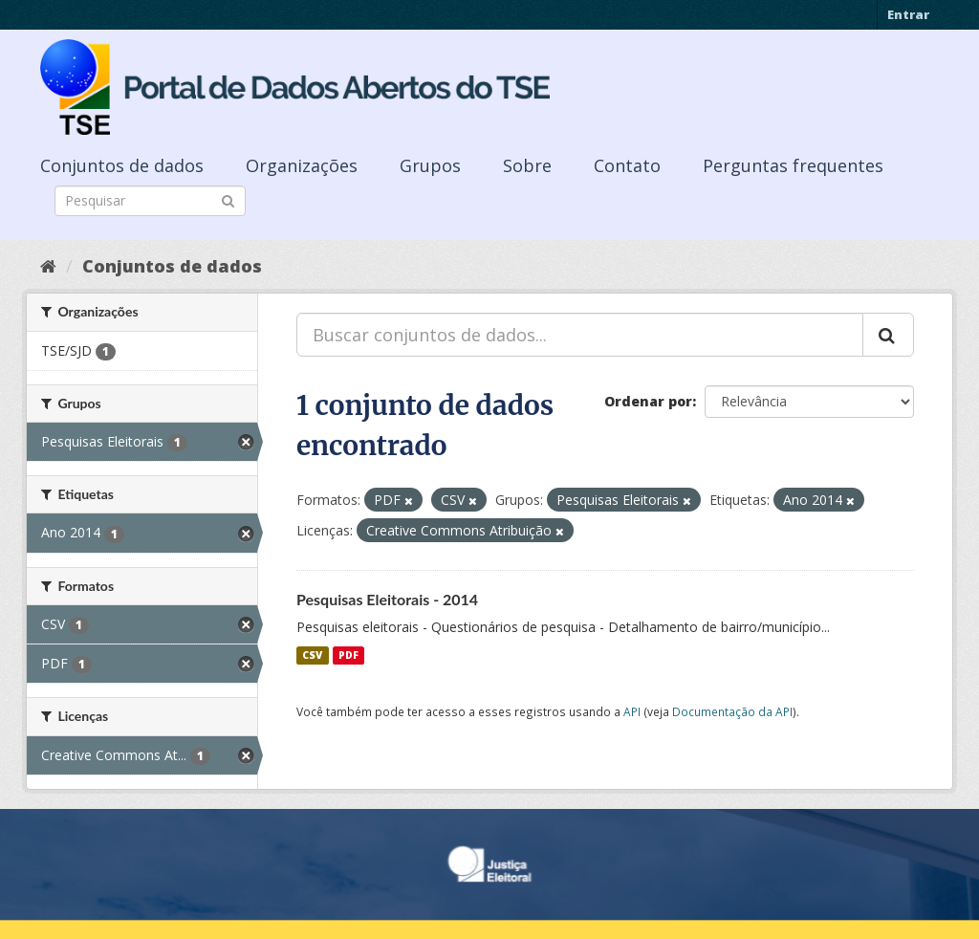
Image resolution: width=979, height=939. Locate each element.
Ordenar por (648, 401)
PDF (348, 655)
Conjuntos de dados (122, 165)
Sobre (527, 165)
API (632, 711)
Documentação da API (732, 711)
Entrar (908, 14)
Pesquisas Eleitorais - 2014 (387, 599)
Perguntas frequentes (793, 165)
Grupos (430, 165)
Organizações (302, 165)
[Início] (48, 265)
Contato (627, 165)
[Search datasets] (150, 201)
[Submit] (228, 199)
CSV (312, 655)
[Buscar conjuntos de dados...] (579, 335)
